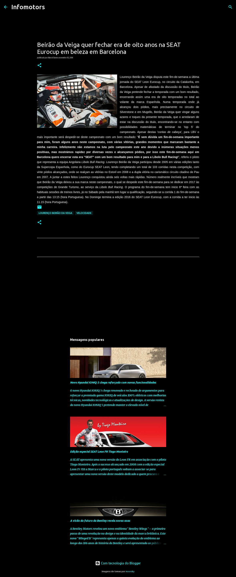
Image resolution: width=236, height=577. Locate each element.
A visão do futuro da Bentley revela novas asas (100, 520)
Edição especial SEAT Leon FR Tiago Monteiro (99, 451)
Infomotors (28, 6)
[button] (39, 65)
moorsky (130, 571)
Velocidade (83, 213)
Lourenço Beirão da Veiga (55, 213)
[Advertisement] (118, 297)
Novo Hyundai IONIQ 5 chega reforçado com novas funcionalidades (113, 382)
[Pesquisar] (50, 7)
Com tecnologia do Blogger (118, 563)
